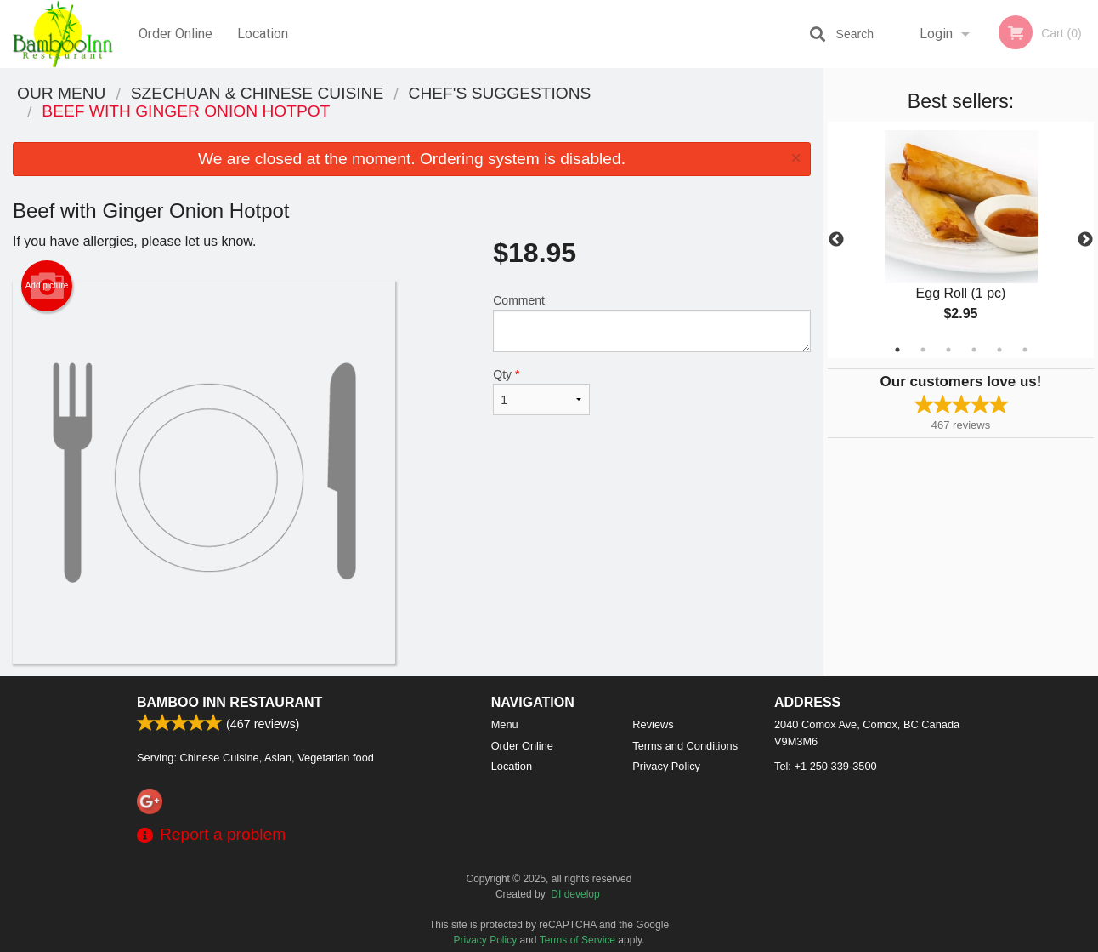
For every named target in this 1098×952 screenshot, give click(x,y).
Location (262, 34)
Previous (836, 239)
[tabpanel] (961, 240)
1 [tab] (897, 349)
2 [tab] (922, 349)
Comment (652, 323)
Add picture (47, 285)
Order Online (175, 34)
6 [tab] (1024, 349)
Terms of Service (577, 940)
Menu (504, 724)
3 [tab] (948, 349)
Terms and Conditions (685, 745)
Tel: (825, 766)
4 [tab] (973, 349)
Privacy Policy (666, 766)
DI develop (575, 894)
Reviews (652, 724)
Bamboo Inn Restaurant (229, 702)
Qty (541, 391)
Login (936, 34)
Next (1085, 239)
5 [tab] (999, 349)
